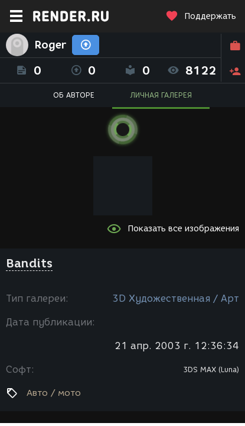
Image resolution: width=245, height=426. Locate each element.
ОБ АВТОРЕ (73, 95)
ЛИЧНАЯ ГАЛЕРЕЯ (161, 95)
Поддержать (200, 16)
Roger (50, 44)
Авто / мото (54, 393)
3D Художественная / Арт (175, 298)
